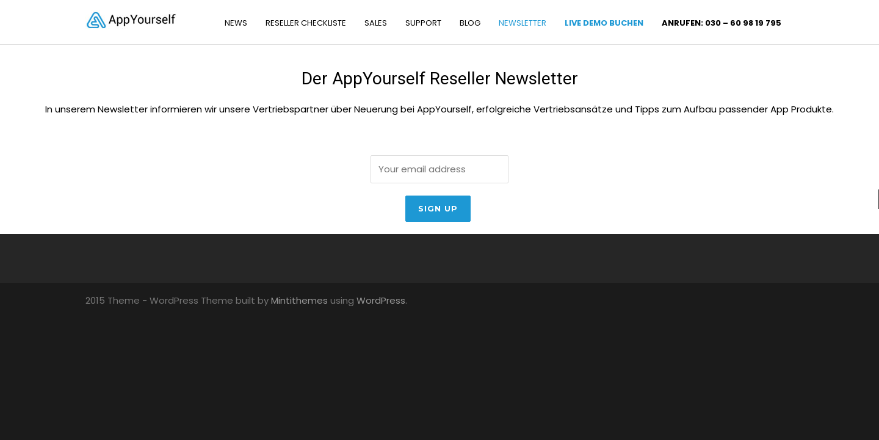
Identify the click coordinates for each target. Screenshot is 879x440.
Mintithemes (299, 300)
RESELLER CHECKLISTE (306, 23)
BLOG (470, 23)
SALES (375, 23)
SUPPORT (423, 23)
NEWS (236, 23)
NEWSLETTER (522, 23)
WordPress (380, 300)
